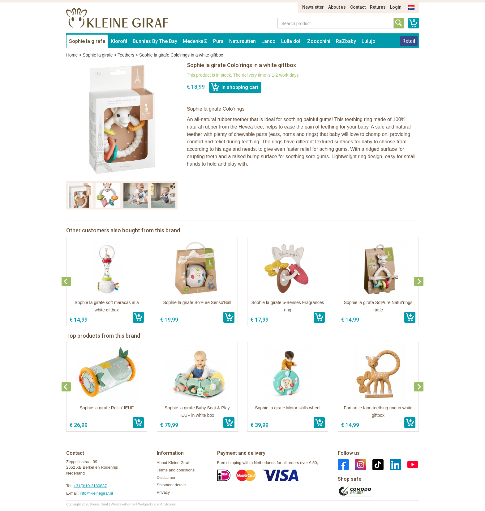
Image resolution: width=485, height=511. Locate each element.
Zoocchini (318, 41)
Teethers (126, 55)
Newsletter (313, 7)
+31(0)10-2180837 (90, 486)
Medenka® (195, 41)
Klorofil (119, 41)
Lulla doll (291, 41)
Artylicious (168, 504)
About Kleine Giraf (173, 462)
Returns (378, 7)
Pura (218, 41)
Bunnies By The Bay (155, 41)
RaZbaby (346, 41)
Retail (408, 41)
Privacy (163, 492)
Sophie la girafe (87, 41)
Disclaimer (166, 477)
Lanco (268, 41)
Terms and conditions (176, 470)
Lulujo (369, 41)
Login (395, 7)
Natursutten (242, 41)
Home (72, 55)
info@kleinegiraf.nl (96, 493)
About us (337, 7)
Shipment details (172, 485)
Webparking (147, 504)
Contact (358, 7)
